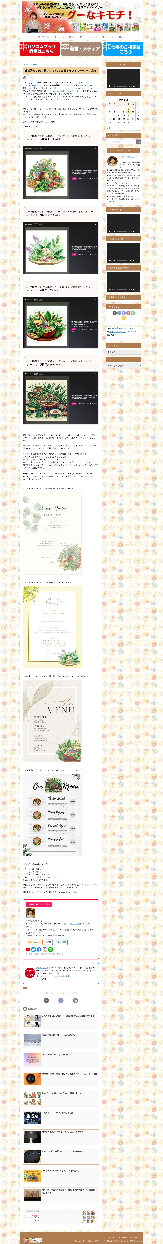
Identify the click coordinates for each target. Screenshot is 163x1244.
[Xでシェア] (46, 1000)
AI (25, 988)
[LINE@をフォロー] (133, 313)
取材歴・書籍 (133, 1237)
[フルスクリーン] (137, 86)
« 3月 (109, 128)
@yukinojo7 (86, 85)
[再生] (110, 86)
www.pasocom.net (32, 85)
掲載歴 (48, 942)
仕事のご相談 (61, 942)
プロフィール (111, 1237)
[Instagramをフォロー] (124, 313)
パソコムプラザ (75, 924)
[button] (75, 1000)
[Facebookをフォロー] (119, 313)
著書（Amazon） (34, 942)
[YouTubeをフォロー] (128, 313)
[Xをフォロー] (115, 313)
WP (141, 1237)
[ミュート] (134, 86)
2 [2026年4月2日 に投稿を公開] (128, 109)
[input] (123, 142)
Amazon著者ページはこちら (65, 91)
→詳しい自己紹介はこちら (128, 157)
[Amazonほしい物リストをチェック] (124, 318)
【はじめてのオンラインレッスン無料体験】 (53, 976)
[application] (123, 78)
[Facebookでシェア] (61, 1000)
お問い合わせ (122, 1237)
